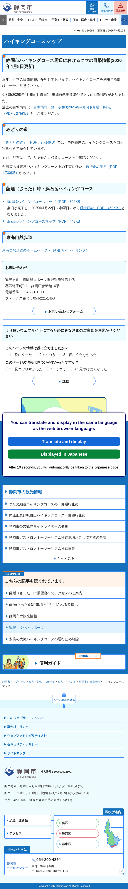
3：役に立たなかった (80, 355)
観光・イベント (67, 681)
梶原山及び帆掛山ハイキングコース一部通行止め (47, 515)
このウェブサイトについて (25, 718)
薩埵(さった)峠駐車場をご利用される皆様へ (43, 604)
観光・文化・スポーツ (26, 627)
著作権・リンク (18, 726)
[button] (92, 7)
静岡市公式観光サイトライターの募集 (38, 526)
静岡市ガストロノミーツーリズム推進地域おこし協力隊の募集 (57, 537)
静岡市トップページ (14, 681)
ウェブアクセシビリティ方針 (27, 735)
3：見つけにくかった (90, 369)
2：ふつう (48, 355)
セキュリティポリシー (22, 744)
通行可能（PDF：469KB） (100, 208)
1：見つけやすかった (25, 369)
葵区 (65, 823)
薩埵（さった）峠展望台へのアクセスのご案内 (45, 593)
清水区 (66, 844)
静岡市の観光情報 (25, 492)
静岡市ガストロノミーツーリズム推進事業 (42, 548)
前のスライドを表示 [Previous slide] (3, 20)
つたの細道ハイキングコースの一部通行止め (44, 504)
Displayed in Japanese (64, 454)
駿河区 (66, 833)
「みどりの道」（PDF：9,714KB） (29, 142)
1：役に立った (20, 355)
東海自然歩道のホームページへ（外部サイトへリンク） (45, 250)
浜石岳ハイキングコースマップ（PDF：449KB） (45, 221)
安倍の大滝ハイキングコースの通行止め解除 (44, 639)
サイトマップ (16, 753)
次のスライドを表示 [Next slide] (124, 20)
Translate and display (64, 441)
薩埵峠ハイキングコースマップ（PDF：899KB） (45, 202)
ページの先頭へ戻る (64, 700)
